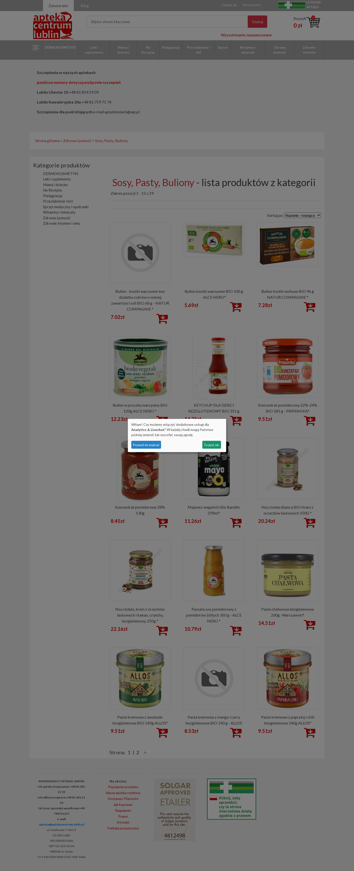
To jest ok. (212, 445)
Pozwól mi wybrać (146, 445)
